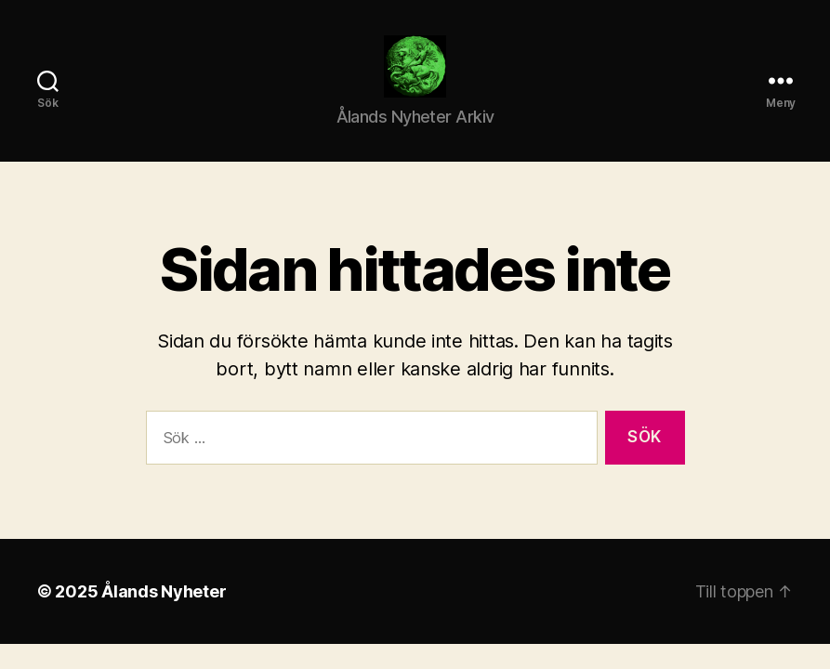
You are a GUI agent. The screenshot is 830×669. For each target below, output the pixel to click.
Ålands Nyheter (163, 613)
